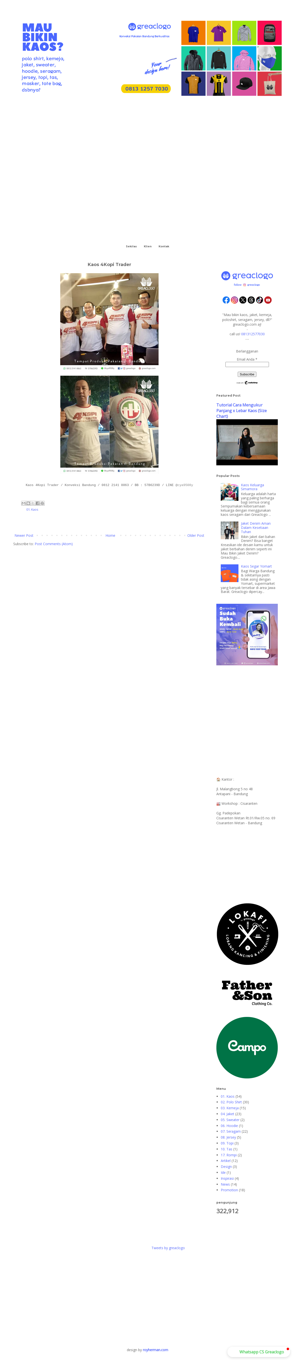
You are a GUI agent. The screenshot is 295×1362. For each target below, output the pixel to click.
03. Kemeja (230, 1108)
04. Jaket (227, 1113)
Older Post (195, 535)
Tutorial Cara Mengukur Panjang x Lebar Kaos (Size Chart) (241, 410)
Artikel (226, 1160)
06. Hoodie (229, 1125)
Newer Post (24, 535)
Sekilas (131, 246)
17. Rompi (229, 1155)
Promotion (229, 1190)
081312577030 (253, 334)
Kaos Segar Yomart (256, 566)
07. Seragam (231, 1131)
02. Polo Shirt (231, 1102)
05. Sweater (230, 1119)
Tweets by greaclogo (168, 1247)
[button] (258, 1352)
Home (110, 535)
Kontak (164, 246)
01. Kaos (32, 509)
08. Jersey (228, 1137)
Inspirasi (227, 1178)
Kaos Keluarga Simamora (252, 487)
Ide (223, 1172)
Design (226, 1166)
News (225, 1184)
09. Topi (227, 1143)
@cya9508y (184, 485)
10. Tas (226, 1149)
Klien (148, 246)
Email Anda (247, 359)
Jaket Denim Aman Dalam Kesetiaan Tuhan (256, 527)
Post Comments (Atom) (54, 543)
